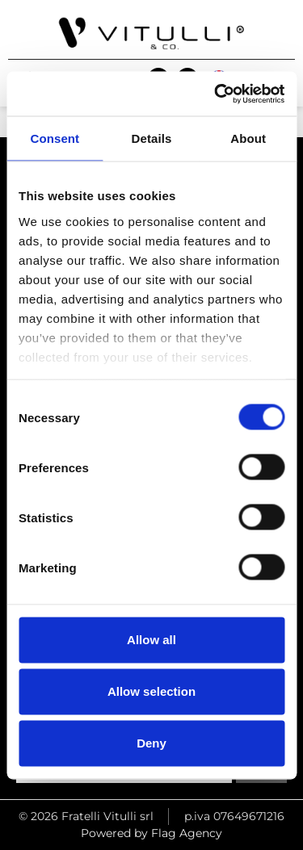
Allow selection (151, 691)
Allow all (151, 640)
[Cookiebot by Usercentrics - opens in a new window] (215, 93)
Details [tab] (152, 138)
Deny (151, 743)
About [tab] (248, 138)
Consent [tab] (54, 138)
